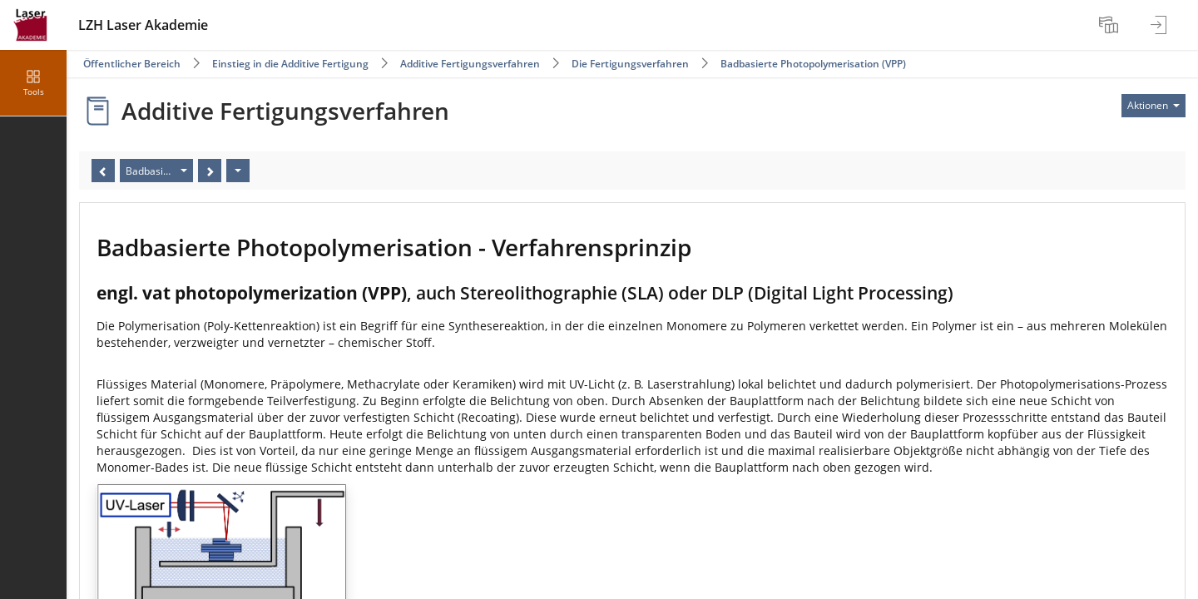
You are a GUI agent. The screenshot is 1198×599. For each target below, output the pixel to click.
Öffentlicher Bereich (132, 64)
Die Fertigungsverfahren (630, 64)
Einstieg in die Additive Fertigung (290, 64)
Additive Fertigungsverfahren (470, 64)
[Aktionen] (238, 170)
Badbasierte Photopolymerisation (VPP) (813, 64)
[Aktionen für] (1153, 105)
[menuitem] (1111, 25)
